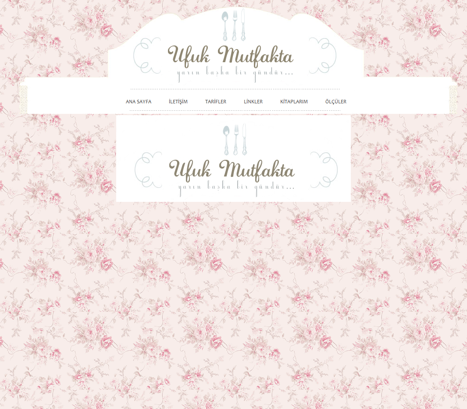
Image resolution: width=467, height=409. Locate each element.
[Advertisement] (406, 254)
